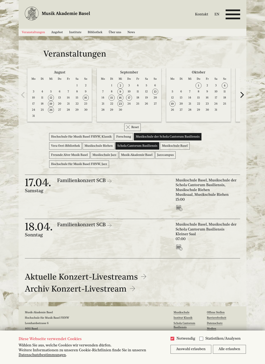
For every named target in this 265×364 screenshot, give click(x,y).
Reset (132, 127)
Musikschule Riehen (99, 145)
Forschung (123, 136)
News (131, 32)
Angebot (57, 32)
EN (216, 14)
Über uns (115, 32)
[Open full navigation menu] (233, 14)
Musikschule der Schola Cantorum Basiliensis (168, 136)
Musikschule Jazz (104, 155)
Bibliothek (95, 32)
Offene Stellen (216, 312)
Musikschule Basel (175, 145)
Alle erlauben (229, 349)
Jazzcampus (165, 155)
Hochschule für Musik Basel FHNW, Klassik (81, 136)
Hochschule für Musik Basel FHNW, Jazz (79, 164)
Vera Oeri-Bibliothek (65, 145)
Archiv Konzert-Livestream (80, 289)
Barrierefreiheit (216, 318)
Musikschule (181, 312)
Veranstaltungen (33, 32)
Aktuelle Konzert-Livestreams (86, 277)
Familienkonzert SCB (82, 180)
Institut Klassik (183, 318)
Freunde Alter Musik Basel (69, 155)
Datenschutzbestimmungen (42, 355)
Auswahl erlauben (191, 349)
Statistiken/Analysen (223, 338)
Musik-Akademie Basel (137, 155)
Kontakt (201, 14)
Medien (211, 328)
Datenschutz (215, 323)
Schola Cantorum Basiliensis (137, 145)
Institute (75, 32)
